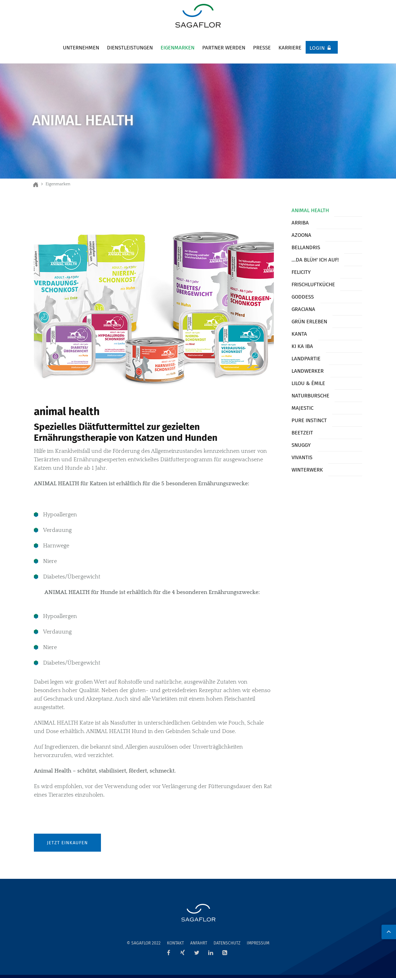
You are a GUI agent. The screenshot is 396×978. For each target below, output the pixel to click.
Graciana (303, 309)
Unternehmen (81, 47)
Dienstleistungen (130, 47)
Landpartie (306, 358)
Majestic (302, 408)
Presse (262, 47)
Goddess (303, 297)
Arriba (300, 223)
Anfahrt (198, 943)
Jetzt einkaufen (67, 842)
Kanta (299, 334)
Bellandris (306, 247)
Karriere (289, 47)
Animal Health (310, 210)
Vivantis (302, 457)
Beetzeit (302, 433)
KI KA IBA (302, 346)
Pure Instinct (309, 420)
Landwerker (308, 371)
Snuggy (301, 445)
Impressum (258, 943)
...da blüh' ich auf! (315, 260)
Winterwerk (307, 470)
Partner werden (223, 47)
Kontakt (175, 943)
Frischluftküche (313, 284)
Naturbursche (310, 395)
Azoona (301, 235)
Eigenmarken (177, 47)
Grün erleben (309, 321)
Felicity (301, 272)
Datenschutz (227, 943)
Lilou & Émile (308, 383)
